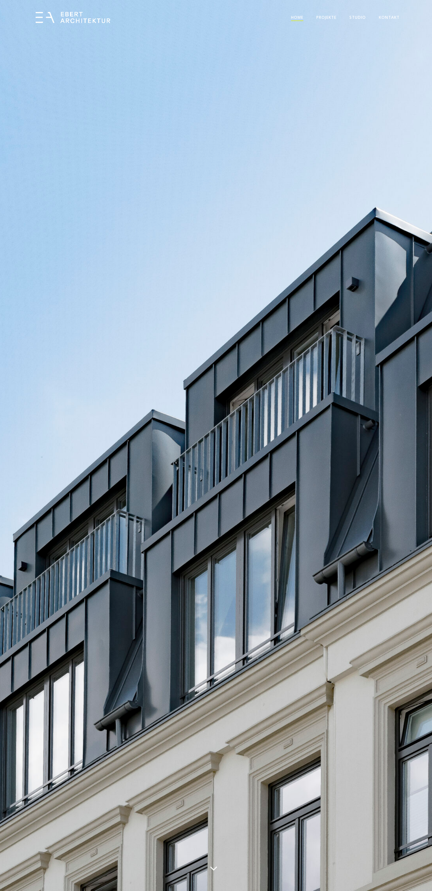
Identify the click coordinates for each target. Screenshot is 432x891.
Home (297, 17)
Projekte (326, 17)
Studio (357, 17)
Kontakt (389, 17)
